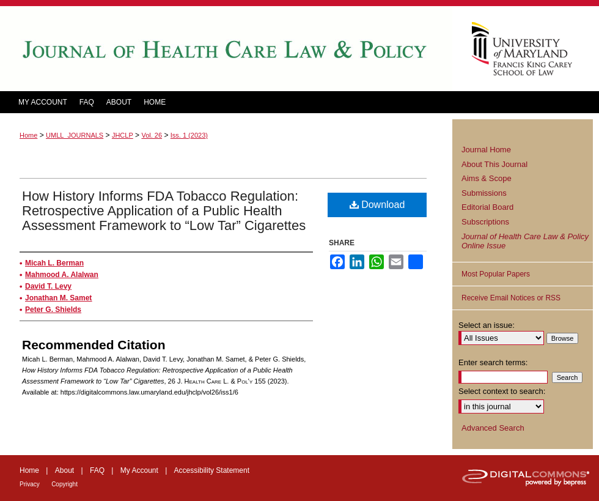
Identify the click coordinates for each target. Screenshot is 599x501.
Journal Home (486, 149)
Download (377, 204)
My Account (139, 470)
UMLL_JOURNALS (74, 135)
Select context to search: (501, 391)
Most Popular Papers (495, 274)
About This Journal (494, 164)
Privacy (30, 484)
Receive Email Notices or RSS (510, 298)
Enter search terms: (492, 362)
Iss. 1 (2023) (189, 135)
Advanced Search (492, 427)
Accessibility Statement (211, 470)
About (64, 470)
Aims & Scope (486, 178)
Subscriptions (485, 221)
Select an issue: (486, 325)
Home (28, 135)
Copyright (64, 484)
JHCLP (122, 135)
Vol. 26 (151, 135)
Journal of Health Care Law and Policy (226, 48)
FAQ (97, 470)
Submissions (484, 193)
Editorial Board (487, 207)
